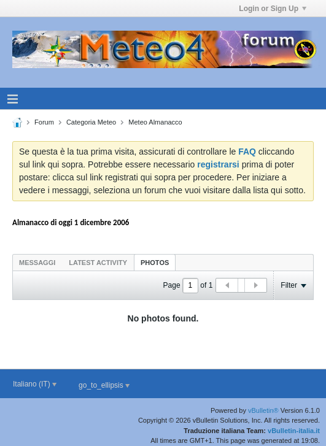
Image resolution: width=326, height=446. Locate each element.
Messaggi (37, 262)
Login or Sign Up (272, 8)
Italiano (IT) (34, 384)
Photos (155, 262)
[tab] (37, 262)
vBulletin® (263, 410)
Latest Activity (98, 262)
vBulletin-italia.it (294, 430)
